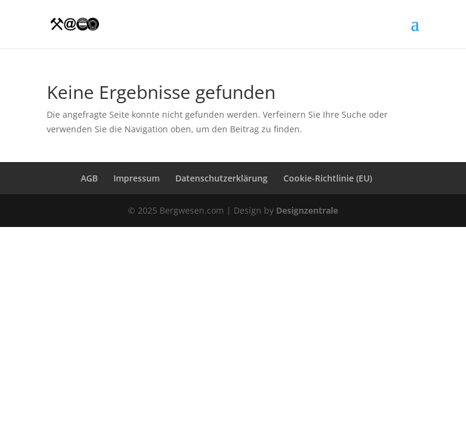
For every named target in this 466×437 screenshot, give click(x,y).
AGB (89, 178)
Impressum (136, 178)
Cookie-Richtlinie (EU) (327, 178)
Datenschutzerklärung (221, 178)
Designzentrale (307, 210)
